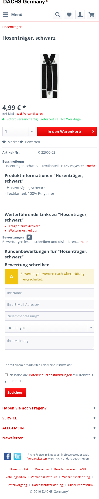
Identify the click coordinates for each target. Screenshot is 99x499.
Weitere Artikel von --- (24, 230)
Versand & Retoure (44, 477)
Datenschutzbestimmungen (50, 375)
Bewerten (30, 142)
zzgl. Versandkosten (30, 114)
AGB (83, 469)
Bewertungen (13, 237)
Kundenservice (64, 469)
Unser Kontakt (20, 469)
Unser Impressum (80, 485)
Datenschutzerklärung (47, 485)
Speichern (15, 392)
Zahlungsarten (16, 477)
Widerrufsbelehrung (76, 477)
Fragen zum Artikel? (22, 226)
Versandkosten (37, 458)
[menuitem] (12, 14)
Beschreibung (13, 161)
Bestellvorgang (17, 485)
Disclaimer (42, 469)
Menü (12, 14)
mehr (91, 166)
